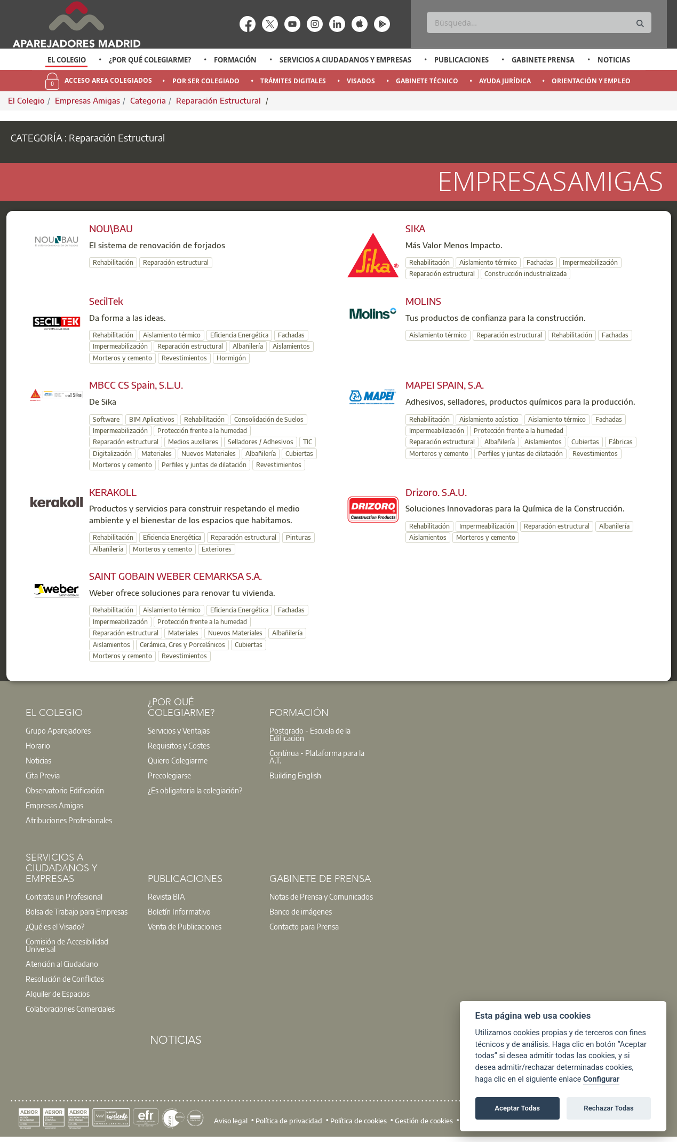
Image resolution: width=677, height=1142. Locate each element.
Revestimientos (184, 358)
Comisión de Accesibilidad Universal (67, 945)
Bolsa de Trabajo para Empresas (77, 911)
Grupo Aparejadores (58, 730)
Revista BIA (166, 896)
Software (106, 419)
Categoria (148, 100)
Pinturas (298, 537)
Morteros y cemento (122, 358)
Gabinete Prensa (543, 60)
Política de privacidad (289, 1120)
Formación (235, 60)
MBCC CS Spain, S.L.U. (136, 385)
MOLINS (423, 301)
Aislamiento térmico (488, 262)
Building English (295, 775)
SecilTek (106, 301)
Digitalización (112, 454)
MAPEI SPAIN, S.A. (444, 385)
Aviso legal (231, 1120)
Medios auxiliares (193, 442)
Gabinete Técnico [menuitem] (427, 80)
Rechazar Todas (609, 1108)
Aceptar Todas (517, 1108)
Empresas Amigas (87, 100)
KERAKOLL (113, 492)
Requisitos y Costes (179, 745)
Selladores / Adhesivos (260, 442)
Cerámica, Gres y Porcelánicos (182, 645)
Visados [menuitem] (361, 80)
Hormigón (231, 358)
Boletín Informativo (179, 911)
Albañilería (248, 346)
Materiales (156, 454)
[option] (66, 59)
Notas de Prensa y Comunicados (321, 896)
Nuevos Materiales (208, 454)
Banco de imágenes (300, 911)
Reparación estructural (176, 262)
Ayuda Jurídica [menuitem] (505, 80)
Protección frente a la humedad (202, 431)
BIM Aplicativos (151, 419)
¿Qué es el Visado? (55, 926)
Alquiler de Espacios (58, 993)
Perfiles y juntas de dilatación (204, 465)
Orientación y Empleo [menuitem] (591, 80)
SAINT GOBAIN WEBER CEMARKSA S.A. (175, 576)
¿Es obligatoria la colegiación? (195, 790)
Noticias (614, 60)
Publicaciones (461, 60)
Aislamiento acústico (489, 419)
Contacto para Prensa (304, 926)
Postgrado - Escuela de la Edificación (310, 734)
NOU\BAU (111, 228)
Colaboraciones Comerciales (70, 1008)
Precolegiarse (169, 775)
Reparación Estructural (219, 100)
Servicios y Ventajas (179, 730)
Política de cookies (358, 1120)
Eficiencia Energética (239, 335)
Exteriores (217, 549)
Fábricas (621, 442)
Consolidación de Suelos (269, 419)
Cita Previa (43, 775)
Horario (38, 745)
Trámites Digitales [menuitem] (293, 80)
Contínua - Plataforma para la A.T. (316, 756)
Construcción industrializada (525, 274)
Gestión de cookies (424, 1120)
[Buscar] (539, 22)
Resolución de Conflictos (65, 978)
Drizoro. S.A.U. (436, 492)
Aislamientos (291, 346)
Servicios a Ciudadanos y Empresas (345, 60)
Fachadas (540, 262)
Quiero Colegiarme (178, 760)
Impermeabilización (590, 262)
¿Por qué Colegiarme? (150, 60)
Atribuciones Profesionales (69, 820)
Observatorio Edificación (65, 790)
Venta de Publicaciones (184, 926)
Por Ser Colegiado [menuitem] (206, 80)
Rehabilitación (113, 262)
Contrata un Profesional (64, 896)
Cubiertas (299, 454)
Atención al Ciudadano (62, 963)
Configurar (601, 1079)
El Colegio (66, 60)
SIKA (415, 228)
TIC (307, 442)
